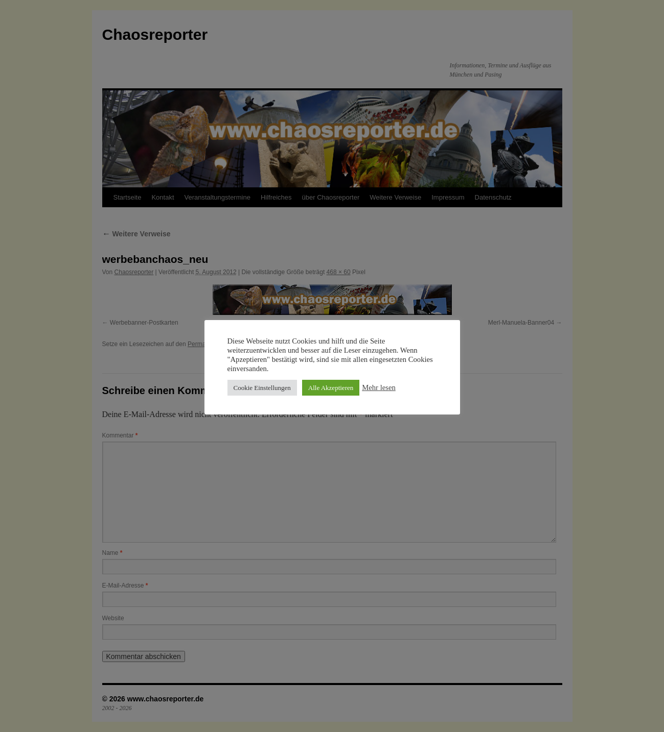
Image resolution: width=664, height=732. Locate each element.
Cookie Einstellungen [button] (262, 388)
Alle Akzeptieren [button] (330, 388)
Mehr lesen (379, 387)
